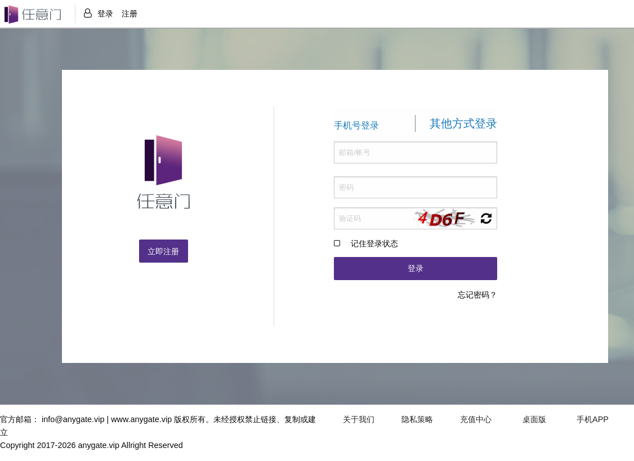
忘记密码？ (477, 294)
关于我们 (358, 419)
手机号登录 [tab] (356, 126)
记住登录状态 (374, 244)
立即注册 (163, 251)
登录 (105, 13)
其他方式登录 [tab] (463, 124)
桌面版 (534, 419)
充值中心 (476, 419)
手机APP (593, 419)
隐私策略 (417, 419)
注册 (129, 13)
